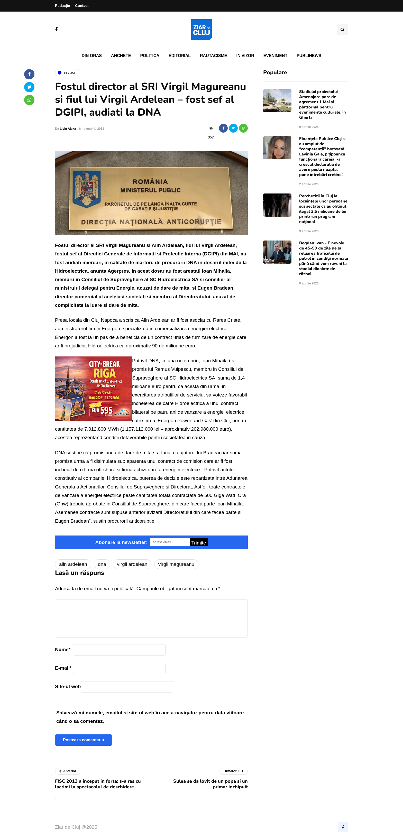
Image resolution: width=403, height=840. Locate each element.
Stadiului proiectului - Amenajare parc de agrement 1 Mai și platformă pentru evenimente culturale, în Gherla (322, 104)
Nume (62, 649)
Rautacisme (213, 55)
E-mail (63, 668)
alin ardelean (73, 564)
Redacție (62, 6)
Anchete (121, 55)
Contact (81, 6)
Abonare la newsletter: (121, 542)
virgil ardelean (132, 564)
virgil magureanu (176, 564)
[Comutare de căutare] (342, 29)
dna (102, 564)
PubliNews (309, 55)
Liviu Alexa (68, 129)
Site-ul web (68, 686)
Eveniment (275, 55)
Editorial (180, 55)
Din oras (92, 55)
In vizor (245, 55)
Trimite (198, 543)
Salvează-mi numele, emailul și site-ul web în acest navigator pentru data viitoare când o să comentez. (150, 717)
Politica (149, 55)
